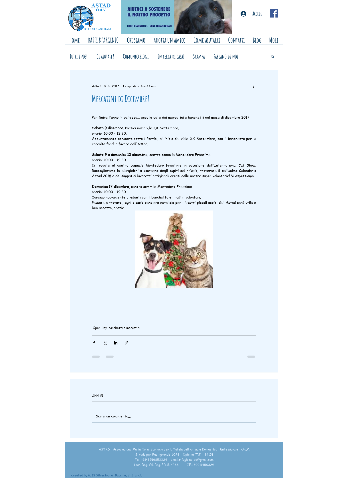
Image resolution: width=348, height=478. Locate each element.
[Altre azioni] (253, 86)
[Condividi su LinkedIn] (116, 343)
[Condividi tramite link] (127, 343)
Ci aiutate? (105, 56)
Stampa (199, 56)
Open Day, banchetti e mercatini (116, 327)
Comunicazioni (136, 56)
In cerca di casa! (171, 56)
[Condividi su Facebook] (94, 343)
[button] (273, 56)
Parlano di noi (226, 56)
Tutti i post (79, 56)
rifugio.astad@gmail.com (196, 459)
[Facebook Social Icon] (274, 13)
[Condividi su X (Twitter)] (105, 343)
